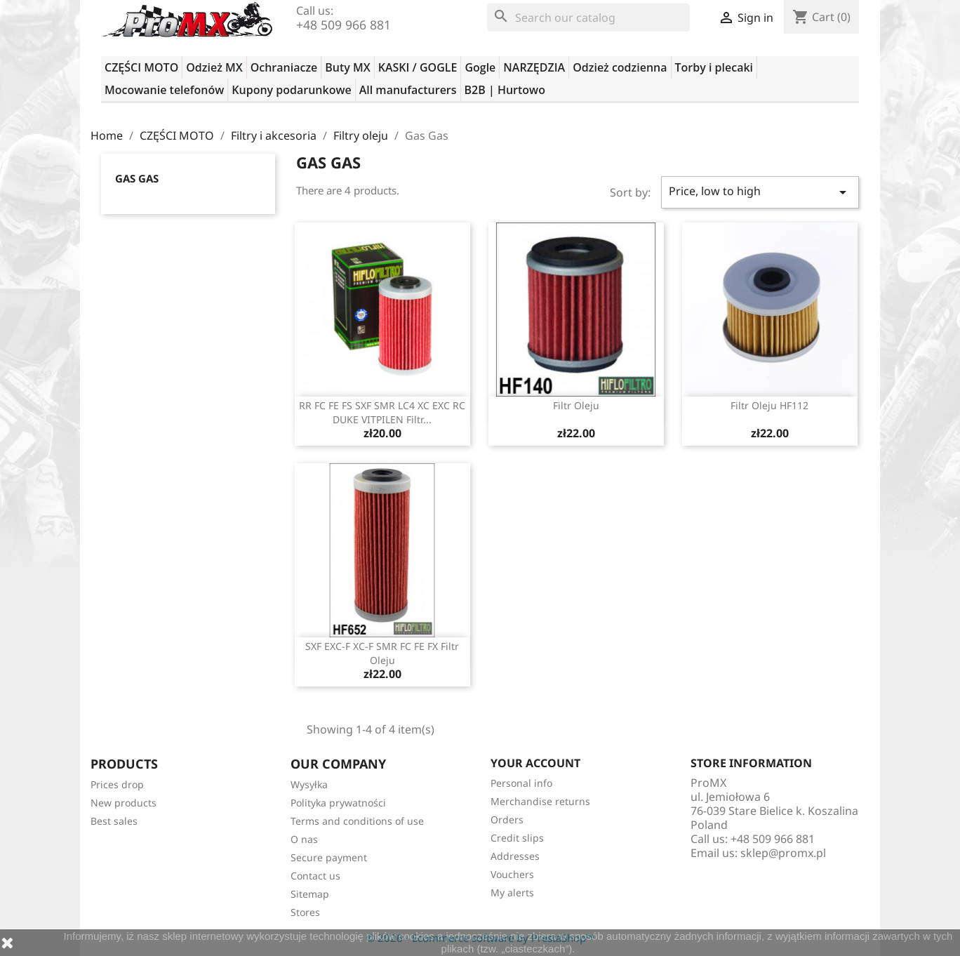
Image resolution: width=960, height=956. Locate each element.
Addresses (515, 856)
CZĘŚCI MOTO (141, 67)
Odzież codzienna (620, 67)
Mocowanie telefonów (164, 90)
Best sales (114, 821)
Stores (305, 912)
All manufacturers (408, 90)
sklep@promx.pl (783, 853)
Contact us (315, 875)
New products (123, 802)
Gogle (480, 67)
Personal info (521, 783)
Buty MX (347, 67)
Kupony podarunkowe (291, 90)
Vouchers (512, 874)
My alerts (512, 892)
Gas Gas (137, 178)
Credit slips (517, 837)
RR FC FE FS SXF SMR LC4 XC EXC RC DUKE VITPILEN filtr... (382, 412)
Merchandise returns (540, 801)
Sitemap (310, 894)
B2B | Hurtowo (505, 90)
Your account (535, 763)
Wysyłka (309, 784)
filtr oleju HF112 (769, 405)
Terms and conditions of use (357, 821)
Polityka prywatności (338, 802)
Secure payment (329, 857)
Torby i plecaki (714, 67)
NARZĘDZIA (534, 67)
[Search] (588, 18)
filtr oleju (576, 405)
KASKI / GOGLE (418, 67)
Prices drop (117, 784)
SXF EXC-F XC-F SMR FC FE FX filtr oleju (382, 653)
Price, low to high (760, 192)
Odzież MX (214, 67)
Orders (507, 819)
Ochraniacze (284, 67)
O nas (304, 839)
